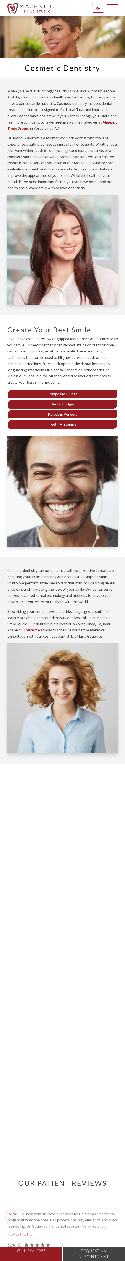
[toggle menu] (112, 8)
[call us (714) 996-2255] (31, 1254)
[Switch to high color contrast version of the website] (98, 8)
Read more (20, 1244)
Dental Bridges (62, 404)
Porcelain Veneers (62, 414)
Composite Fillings (62, 394)
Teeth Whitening (62, 424)
